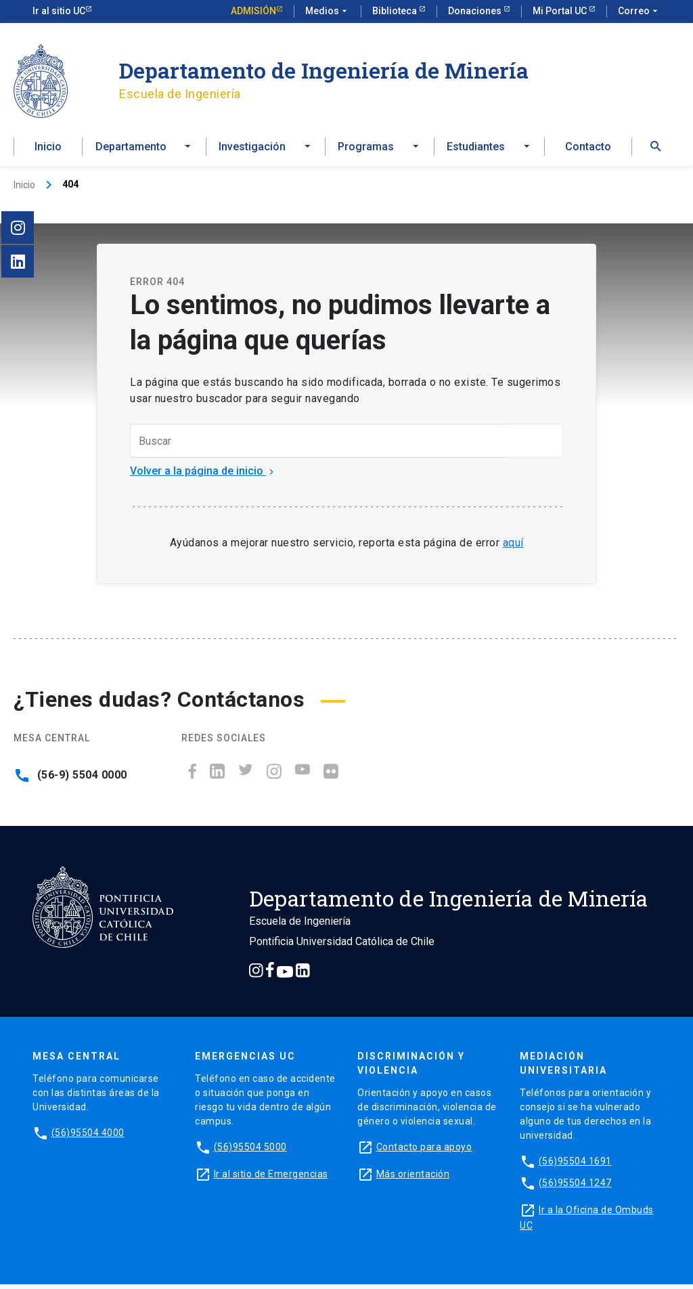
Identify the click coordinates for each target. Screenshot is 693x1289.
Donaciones (476, 10)
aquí (513, 547)
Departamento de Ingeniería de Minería (324, 70)
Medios (327, 11)
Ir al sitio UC (58, 10)
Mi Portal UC (561, 10)
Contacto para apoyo (424, 1151)
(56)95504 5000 (250, 1151)
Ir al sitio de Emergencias (271, 1178)
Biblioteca (395, 10)
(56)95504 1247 (575, 1187)
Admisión (253, 10)
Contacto (588, 150)
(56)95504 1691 (575, 1165)
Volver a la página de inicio (203, 476)
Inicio (48, 150)
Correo (639, 11)
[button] (656, 150)
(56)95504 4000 (88, 1137)
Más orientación (413, 1178)
